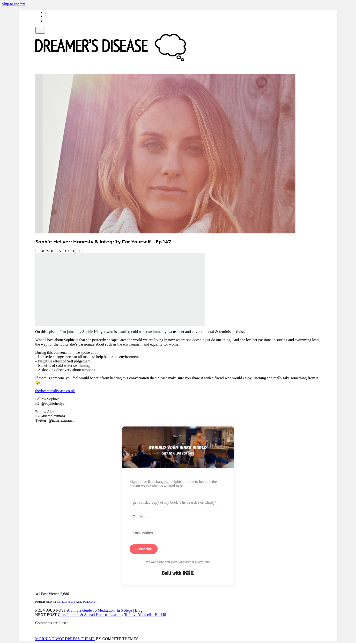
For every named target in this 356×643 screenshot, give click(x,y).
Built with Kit (178, 573)
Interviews (66, 601)
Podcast (90, 601)
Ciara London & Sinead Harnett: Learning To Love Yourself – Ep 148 (112, 615)
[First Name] (178, 517)
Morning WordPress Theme (65, 639)
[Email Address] (178, 533)
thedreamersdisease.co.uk (55, 391)
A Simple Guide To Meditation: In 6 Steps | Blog (104, 610)
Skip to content (13, 4)
